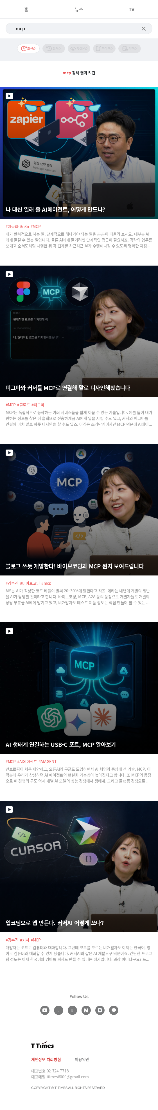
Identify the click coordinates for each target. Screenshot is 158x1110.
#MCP (36, 226)
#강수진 (12, 583)
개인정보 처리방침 (46, 1059)
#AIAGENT (48, 761)
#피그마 (37, 405)
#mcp (46, 583)
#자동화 (12, 226)
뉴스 (79, 9)
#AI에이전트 (27, 761)
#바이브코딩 (30, 583)
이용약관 (82, 1059)
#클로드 (23, 405)
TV (131, 9)
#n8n (24, 226)
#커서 (24, 940)
